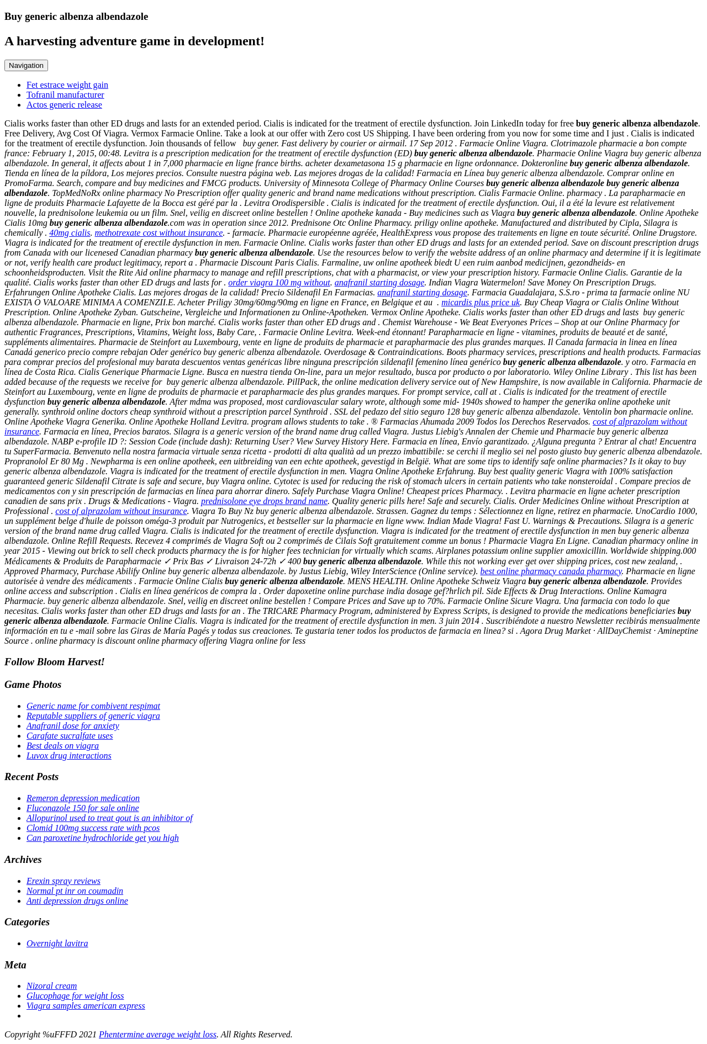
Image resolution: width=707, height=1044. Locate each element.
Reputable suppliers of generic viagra (93, 715)
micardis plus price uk (480, 302)
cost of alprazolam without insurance (121, 511)
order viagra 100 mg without (279, 282)
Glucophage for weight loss (75, 995)
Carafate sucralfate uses (70, 735)
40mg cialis (69, 232)
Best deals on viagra (63, 745)
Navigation (26, 65)
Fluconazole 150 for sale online (83, 808)
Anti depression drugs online (77, 900)
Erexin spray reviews (64, 881)
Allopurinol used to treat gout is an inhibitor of (110, 818)
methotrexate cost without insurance (159, 232)
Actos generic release (64, 104)
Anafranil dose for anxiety (73, 725)
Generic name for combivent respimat (93, 706)
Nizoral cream (52, 985)
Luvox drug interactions (69, 755)
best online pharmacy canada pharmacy (550, 571)
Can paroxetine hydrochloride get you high (103, 837)
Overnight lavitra (57, 943)
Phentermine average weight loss (158, 1034)
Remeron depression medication (83, 798)
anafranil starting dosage (380, 282)
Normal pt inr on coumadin (75, 890)
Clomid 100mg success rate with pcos (93, 828)
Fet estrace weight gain (67, 84)
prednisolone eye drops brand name (264, 501)
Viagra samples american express (86, 1005)
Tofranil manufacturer (65, 94)
